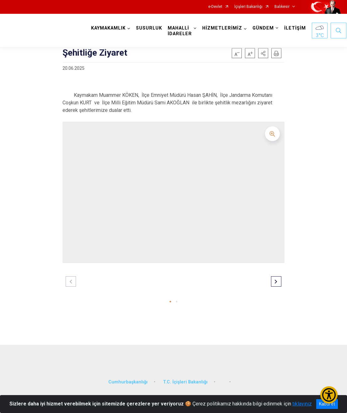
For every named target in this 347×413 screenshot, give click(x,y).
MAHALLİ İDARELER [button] (180, 30)
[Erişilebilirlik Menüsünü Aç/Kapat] (329, 395)
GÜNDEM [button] (263, 28)
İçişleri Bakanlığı (248, 7)
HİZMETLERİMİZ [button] (223, 28)
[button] (263, 53)
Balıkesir (282, 7)
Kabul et (327, 403)
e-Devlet (215, 7)
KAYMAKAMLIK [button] (109, 28)
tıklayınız (302, 404)
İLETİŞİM (295, 28)
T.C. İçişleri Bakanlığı (185, 380)
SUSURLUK (150, 28)
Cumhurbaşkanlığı (128, 380)
